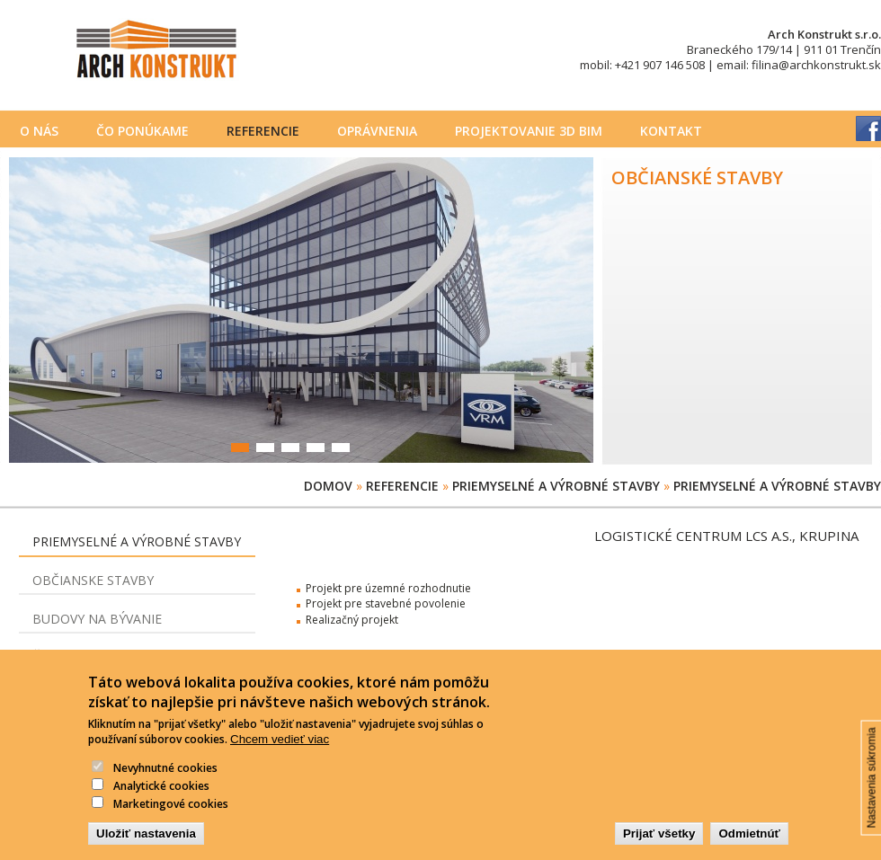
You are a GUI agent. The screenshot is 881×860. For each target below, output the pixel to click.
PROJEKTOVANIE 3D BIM (528, 130)
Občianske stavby (93, 580)
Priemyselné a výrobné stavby (556, 485)
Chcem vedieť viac (279, 753)
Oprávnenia (377, 130)
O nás (39, 130)
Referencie (263, 130)
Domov (328, 485)
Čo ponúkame (142, 130)
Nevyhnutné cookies (165, 783)
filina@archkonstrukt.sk (816, 65)
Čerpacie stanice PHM (105, 656)
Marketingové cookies (170, 818)
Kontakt (671, 130)
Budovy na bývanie (97, 618)
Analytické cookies (161, 801)
